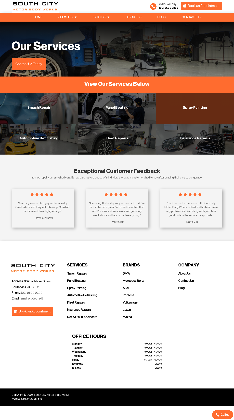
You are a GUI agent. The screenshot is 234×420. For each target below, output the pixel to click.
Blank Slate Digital (32, 413)
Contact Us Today (28, 64)
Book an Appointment (204, 6)
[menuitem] (38, 17)
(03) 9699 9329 (31, 307)
